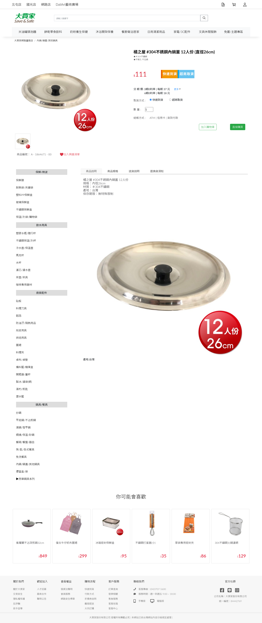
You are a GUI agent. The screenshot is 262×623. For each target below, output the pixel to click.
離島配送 (89, 603)
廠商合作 (41, 593)
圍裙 (18, 345)
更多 (177, 89)
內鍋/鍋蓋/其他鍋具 (47, 40)
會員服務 (65, 593)
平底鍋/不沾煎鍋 (26, 420)
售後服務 (113, 598)
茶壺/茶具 (22, 277)
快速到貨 (89, 589)
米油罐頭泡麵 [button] (27, 32)
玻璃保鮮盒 (22, 202)
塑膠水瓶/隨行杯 (26, 233)
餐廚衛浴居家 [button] (130, 32)
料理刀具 (21, 308)
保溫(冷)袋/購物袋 (26, 216)
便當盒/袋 (22, 471)
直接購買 (237, 126)
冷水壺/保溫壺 (24, 247)
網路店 (46, 4)
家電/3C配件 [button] (181, 32)
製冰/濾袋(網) (24, 381)
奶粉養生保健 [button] (79, 32)
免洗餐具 (21, 456)
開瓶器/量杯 (23, 374)
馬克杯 (20, 255)
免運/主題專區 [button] (233, 32)
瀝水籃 (20, 396)
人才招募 (41, 589)
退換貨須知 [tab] (157, 171)
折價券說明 (90, 598)
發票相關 (113, 593)
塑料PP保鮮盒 (24, 194)
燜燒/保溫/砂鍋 (25, 434)
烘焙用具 (21, 337)
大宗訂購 (89, 608)
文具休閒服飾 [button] (208, 32)
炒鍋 (18, 412)
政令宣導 (18, 608)
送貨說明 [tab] (134, 171)
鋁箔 (18, 315)
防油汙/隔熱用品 (26, 323)
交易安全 (18, 593)
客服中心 (113, 608)
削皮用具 (21, 330)
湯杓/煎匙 (22, 389)
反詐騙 (16, 603)
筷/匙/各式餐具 (25, 449)
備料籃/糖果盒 (24, 367)
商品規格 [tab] (112, 171)
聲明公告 (41, 598)
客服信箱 (113, 603)
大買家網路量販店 (23, 40)
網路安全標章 (68, 598)
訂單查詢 (113, 589)
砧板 (18, 300)
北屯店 (17, 4)
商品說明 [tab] (91, 171)
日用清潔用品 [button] (156, 32)
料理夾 (20, 352)
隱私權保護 (19, 598)
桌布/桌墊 (22, 359)
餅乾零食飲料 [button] (53, 32)
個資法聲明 (67, 589)
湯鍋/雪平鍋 (23, 427)
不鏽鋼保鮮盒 (24, 209)
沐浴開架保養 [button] (105, 32)
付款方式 (89, 593)
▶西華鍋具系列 (25, 478)
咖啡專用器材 (24, 284)
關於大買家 (19, 589)
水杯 (18, 262)
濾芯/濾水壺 (23, 269)
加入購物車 (207, 126)
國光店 (31, 4)
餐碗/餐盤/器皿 (25, 442)
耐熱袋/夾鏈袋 (24, 187)
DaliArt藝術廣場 (67, 4)
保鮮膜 (20, 180)
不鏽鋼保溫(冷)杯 (26, 240)
